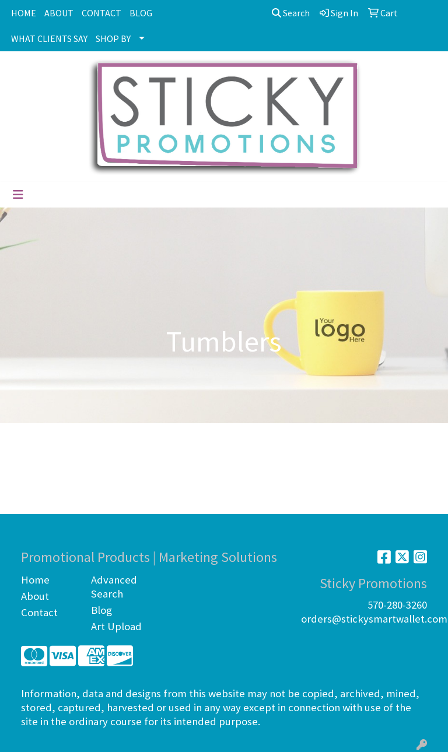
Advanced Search (114, 586)
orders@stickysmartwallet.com (374, 619)
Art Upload (116, 626)
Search (291, 13)
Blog (101, 610)
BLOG (141, 13)
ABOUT (59, 13)
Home (35, 579)
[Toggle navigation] (18, 195)
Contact (39, 612)
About (35, 596)
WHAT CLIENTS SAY (49, 38)
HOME (23, 13)
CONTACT (101, 13)
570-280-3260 (397, 605)
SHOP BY (113, 38)
